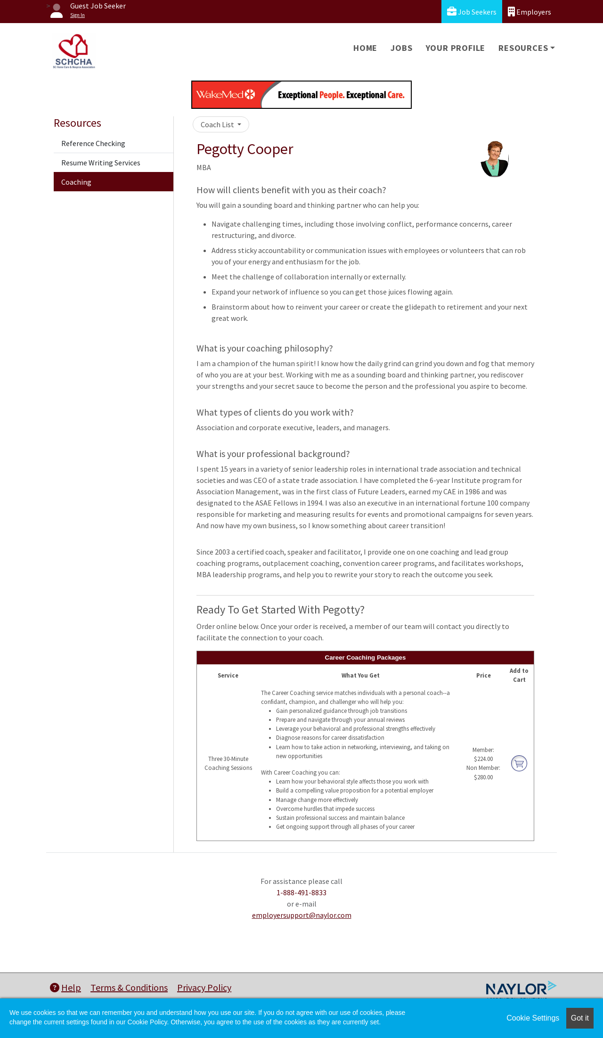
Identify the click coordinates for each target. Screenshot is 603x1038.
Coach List (218, 124)
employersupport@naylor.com (301, 915)
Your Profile (456, 47)
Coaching (76, 182)
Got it (580, 1018)
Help (65, 987)
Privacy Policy (204, 987)
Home (365, 47)
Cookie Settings (532, 1018)
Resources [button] (523, 47)
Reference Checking (93, 143)
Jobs (401, 47)
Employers (529, 11)
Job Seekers (472, 11)
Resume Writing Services (100, 162)
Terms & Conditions (129, 987)
